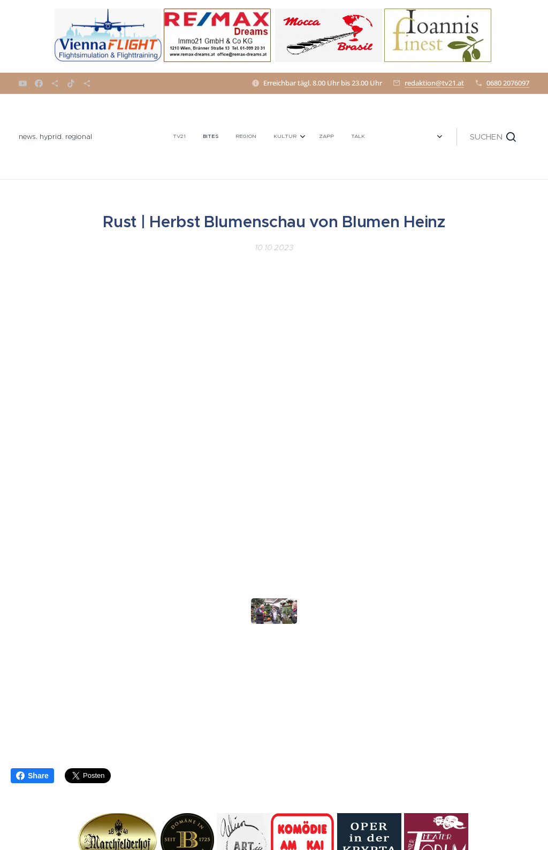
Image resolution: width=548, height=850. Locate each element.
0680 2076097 (507, 83)
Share (32, 775)
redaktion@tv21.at (434, 83)
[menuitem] (147, 136)
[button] (492, 136)
